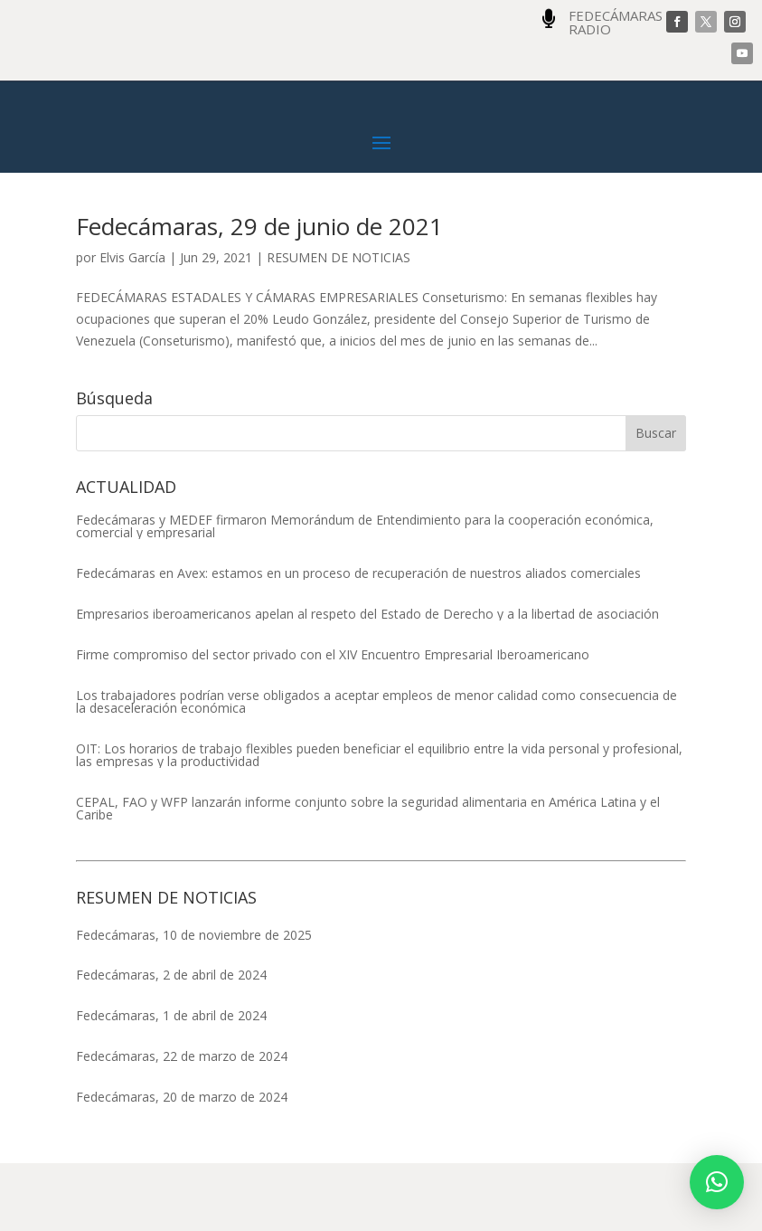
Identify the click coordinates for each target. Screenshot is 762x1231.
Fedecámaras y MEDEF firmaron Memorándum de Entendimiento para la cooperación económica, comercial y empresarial (365, 594)
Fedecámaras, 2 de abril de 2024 (171, 1042)
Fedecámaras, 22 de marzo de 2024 (181, 1123)
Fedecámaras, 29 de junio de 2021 (259, 294)
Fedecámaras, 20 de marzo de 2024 (181, 1164)
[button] (717, 1182)
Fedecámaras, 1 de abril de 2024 (171, 1083)
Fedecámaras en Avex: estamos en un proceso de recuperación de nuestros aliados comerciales (358, 641)
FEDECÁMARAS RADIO (616, 22)
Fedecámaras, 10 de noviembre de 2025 (194, 1002)
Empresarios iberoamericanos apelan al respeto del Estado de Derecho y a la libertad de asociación (367, 682)
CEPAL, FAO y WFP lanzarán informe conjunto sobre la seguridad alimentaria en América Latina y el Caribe (368, 876)
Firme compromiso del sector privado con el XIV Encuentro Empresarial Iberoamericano (332, 722)
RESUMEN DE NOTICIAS (338, 325)
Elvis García (132, 325)
